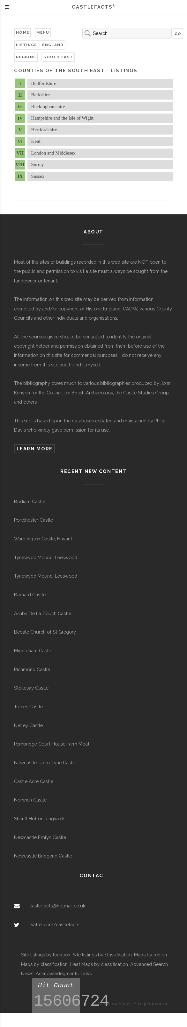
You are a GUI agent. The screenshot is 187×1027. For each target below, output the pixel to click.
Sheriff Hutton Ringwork (39, 818)
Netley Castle (28, 725)
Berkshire (40, 94)
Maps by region (150, 954)
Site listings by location (45, 954)
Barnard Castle (30, 594)
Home (22, 32)
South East (58, 57)
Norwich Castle (30, 799)
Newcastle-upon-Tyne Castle (45, 762)
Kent (36, 141)
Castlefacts (93, 7)
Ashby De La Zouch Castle (42, 613)
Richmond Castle (32, 669)
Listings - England (40, 45)
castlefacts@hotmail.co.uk (57, 905)
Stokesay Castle (31, 687)
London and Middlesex (53, 153)
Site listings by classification (102, 954)
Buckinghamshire (48, 106)
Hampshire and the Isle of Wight (62, 118)
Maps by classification (44, 964)
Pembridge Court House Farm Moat (51, 743)
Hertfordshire (44, 129)
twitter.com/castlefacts (54, 924)
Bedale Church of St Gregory (45, 632)
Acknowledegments (57, 973)
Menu (42, 32)
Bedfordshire (43, 83)
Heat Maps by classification (99, 964)
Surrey (37, 164)
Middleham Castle (33, 650)
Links (86, 973)
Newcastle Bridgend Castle (43, 855)
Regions (26, 57)
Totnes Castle (28, 706)
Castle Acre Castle (33, 781)
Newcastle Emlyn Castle (40, 837)
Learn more (35, 448)
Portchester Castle (33, 520)
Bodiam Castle (29, 501)
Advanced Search (149, 964)
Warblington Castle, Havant (43, 538)
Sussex (38, 176)
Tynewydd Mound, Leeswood (45, 557)
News (27, 973)
